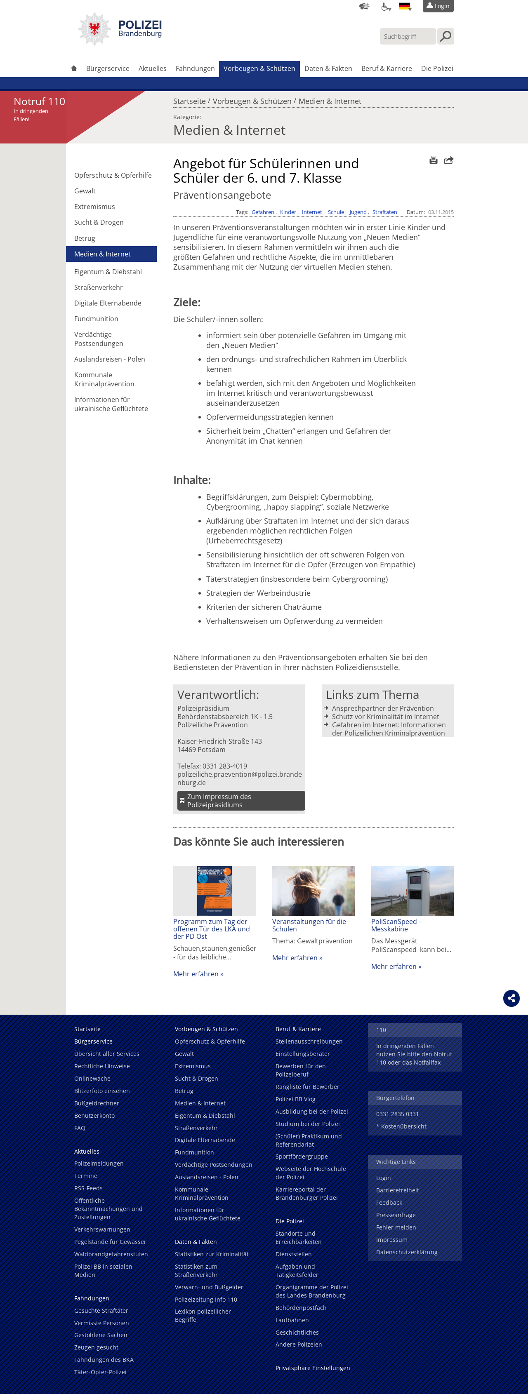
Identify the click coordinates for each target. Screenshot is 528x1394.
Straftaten (384, 212)
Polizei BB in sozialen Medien (103, 1270)
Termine (85, 1176)
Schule (336, 212)
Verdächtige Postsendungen (98, 339)
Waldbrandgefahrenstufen (111, 1254)
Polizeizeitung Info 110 (206, 1299)
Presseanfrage (396, 1215)
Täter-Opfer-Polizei (100, 1372)
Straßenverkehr (98, 287)
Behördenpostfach (301, 1308)
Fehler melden (396, 1227)
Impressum (392, 1240)
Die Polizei (437, 68)
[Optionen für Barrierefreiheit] (384, 6)
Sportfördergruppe (302, 1156)
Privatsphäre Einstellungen (313, 1368)
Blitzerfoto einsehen (102, 1091)
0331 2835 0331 (397, 1114)
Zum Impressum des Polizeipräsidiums (219, 800)
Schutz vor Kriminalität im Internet (385, 716)
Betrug (84, 238)
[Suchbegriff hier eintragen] (408, 36)
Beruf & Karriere (386, 68)
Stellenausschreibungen (309, 1041)
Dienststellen (294, 1254)
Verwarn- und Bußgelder (209, 1287)
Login (383, 1178)
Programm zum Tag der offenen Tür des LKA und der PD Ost (211, 929)
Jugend (358, 212)
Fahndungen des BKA (104, 1359)
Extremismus (94, 206)
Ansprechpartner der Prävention (383, 708)
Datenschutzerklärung (407, 1252)
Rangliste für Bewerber (307, 1087)
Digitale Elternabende (107, 303)
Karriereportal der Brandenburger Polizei (307, 1193)
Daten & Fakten (328, 68)
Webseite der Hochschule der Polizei (311, 1173)
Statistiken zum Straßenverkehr (196, 1270)
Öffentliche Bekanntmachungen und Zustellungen (108, 1209)
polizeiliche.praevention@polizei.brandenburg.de (239, 778)
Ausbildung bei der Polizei (312, 1111)
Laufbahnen (292, 1320)
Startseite (189, 99)
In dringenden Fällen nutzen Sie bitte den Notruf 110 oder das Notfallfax (414, 1054)
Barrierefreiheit (397, 1190)
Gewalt (85, 190)
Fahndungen (195, 68)
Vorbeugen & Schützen (259, 68)
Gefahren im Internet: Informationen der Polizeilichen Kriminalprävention (389, 729)
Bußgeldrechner (96, 1103)
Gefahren (263, 212)
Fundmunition (96, 318)
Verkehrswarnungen (102, 1229)
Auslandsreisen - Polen (109, 359)
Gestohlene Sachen (100, 1335)
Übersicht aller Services (106, 1054)
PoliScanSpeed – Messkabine (396, 925)
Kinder (288, 212)
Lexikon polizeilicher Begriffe (203, 1315)
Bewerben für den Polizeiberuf (301, 1070)
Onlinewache (92, 1078)
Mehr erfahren (196, 974)
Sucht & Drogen (99, 222)
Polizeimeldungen (99, 1163)
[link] (119, 43)
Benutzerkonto (94, 1115)
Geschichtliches (297, 1332)
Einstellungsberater (303, 1054)
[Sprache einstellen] (404, 6)
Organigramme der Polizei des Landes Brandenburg (312, 1291)
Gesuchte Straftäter (101, 1310)
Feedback (389, 1202)
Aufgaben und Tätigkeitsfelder (297, 1270)
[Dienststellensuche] (364, 6)
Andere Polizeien (299, 1344)
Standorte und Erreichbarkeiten (299, 1237)
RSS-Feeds (88, 1188)
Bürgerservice (108, 68)
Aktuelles (153, 68)
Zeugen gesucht (96, 1347)
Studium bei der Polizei (308, 1124)
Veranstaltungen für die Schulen (309, 925)
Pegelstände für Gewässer (110, 1242)
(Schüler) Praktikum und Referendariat (309, 1140)
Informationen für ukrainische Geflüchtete (111, 404)
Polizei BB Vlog (296, 1099)
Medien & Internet (330, 99)
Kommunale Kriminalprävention (104, 379)
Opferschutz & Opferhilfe (113, 175)
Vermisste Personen (101, 1323)
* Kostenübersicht (401, 1126)
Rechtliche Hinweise (102, 1066)
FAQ (79, 1128)
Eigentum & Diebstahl (108, 271)
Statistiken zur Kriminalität (212, 1254)
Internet (312, 212)
